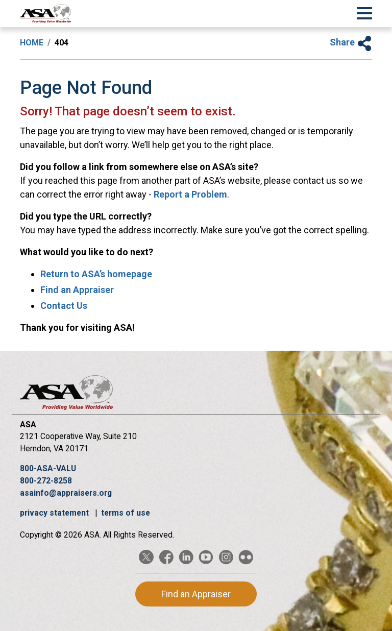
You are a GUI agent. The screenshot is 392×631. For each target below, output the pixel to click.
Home (31, 42)
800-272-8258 (46, 481)
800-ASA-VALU (48, 468)
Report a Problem (190, 194)
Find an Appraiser (77, 289)
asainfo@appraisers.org (66, 493)
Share (351, 42)
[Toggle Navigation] (364, 11)
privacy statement (55, 513)
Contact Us (63, 305)
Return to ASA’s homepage (96, 274)
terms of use (125, 513)
